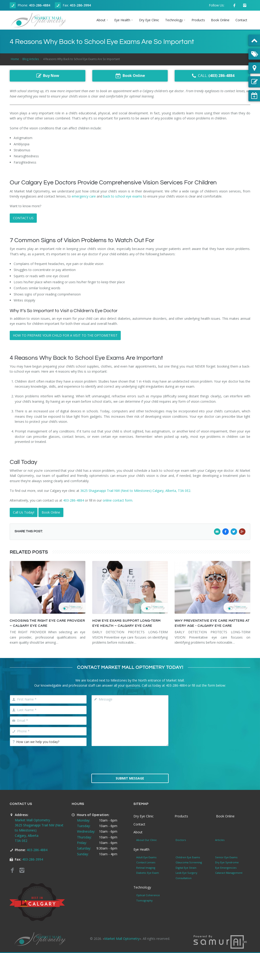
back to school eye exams (122, 196)
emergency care (84, 196)
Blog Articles (30, 59)
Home (15, 59)
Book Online (51, 512)
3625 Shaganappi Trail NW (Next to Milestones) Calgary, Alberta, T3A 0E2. (135, 490)
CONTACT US (23, 218)
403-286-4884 (39, 5)
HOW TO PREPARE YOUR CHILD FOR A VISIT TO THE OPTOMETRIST (65, 335)
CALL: (212, 76)
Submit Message (130, 778)
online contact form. (118, 500)
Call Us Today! (23, 512)
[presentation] (130, 759)
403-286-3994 (80, 5)
